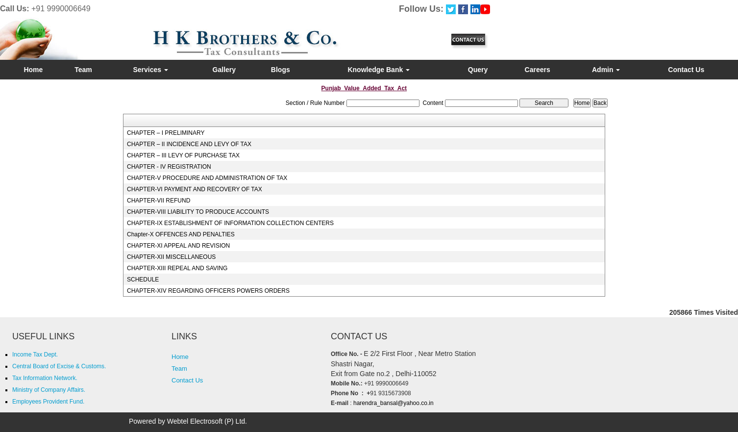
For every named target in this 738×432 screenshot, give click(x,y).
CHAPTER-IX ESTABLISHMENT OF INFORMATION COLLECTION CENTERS (230, 223)
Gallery (224, 70)
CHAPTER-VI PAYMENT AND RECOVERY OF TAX (194, 189)
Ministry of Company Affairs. (48, 389)
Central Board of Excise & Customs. (59, 366)
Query (478, 70)
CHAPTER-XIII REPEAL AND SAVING (177, 268)
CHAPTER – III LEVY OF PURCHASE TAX (183, 155)
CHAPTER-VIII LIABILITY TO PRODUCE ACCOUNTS (198, 211)
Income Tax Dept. (35, 354)
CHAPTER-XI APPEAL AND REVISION (178, 245)
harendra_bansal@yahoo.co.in (393, 403)
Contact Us (686, 70)
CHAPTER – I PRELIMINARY (165, 132)
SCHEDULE (143, 279)
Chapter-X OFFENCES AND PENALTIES (181, 234)
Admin (606, 70)
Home (33, 70)
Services (150, 70)
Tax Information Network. (44, 378)
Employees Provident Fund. (48, 401)
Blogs (280, 70)
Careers (537, 70)
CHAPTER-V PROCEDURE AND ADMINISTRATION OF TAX (207, 178)
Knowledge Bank (378, 70)
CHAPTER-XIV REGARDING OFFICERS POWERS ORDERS (208, 290)
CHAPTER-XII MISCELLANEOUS (171, 257)
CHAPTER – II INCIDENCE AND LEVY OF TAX (189, 144)
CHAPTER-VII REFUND (158, 200)
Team (83, 70)
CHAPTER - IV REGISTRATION (169, 166)
